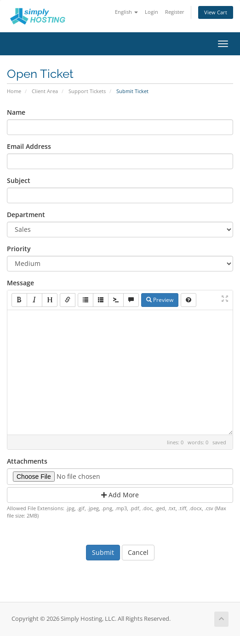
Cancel (138, 552)
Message (20, 282)
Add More (120, 494)
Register (174, 11)
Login (151, 11)
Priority (19, 248)
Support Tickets (87, 91)
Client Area (45, 91)
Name (16, 112)
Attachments (27, 461)
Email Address (29, 146)
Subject (18, 180)
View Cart (215, 12)
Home (14, 91)
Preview (159, 300)
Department (26, 214)
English (126, 11)
